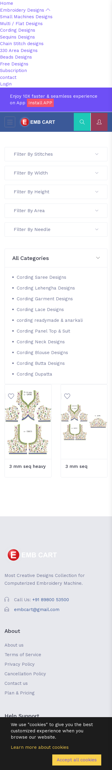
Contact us (16, 683)
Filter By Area (56, 210)
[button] (56, 258)
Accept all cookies (77, 760)
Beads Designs (16, 57)
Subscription (13, 70)
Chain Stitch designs (22, 43)
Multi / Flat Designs (21, 23)
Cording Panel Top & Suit (43, 331)
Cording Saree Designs (41, 277)
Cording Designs (17, 30)
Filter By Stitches (56, 154)
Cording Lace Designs (40, 309)
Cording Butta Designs (41, 363)
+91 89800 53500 (50, 599)
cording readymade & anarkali (50, 320)
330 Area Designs (19, 50)
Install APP (40, 102)
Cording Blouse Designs (42, 352)
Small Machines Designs (26, 16)
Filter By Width (56, 173)
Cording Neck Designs (41, 342)
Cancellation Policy (25, 673)
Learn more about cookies (40, 747)
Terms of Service (22, 654)
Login (6, 84)
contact (8, 77)
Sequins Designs (17, 37)
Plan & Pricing (19, 693)
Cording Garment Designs (45, 298)
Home (6, 3)
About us (14, 645)
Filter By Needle (56, 229)
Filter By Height (56, 192)
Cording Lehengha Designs (46, 288)
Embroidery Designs (25, 10)
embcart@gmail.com (36, 609)
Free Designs (14, 64)
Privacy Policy (19, 664)
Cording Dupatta (34, 374)
